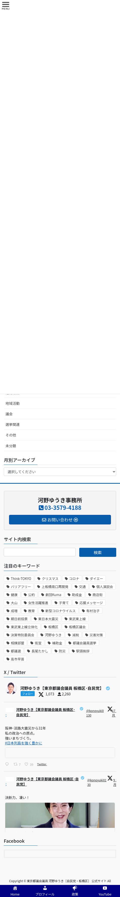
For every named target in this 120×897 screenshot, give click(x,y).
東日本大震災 (48, 618)
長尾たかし (39, 651)
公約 (31, 594)
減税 (75, 635)
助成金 (77, 594)
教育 (31, 610)
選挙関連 (13, 424)
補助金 (57, 643)
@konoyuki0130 (95, 712)
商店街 (98, 594)
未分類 (11, 445)
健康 (14, 594)
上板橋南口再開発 (55, 586)
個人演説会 (104, 586)
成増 (14, 610)
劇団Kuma (53, 594)
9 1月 (115, 782)
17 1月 (115, 712)
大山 (14, 602)
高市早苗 (17, 659)
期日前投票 (19, 618)
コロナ (74, 578)
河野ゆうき (53, 635)
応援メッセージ (91, 602)
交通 (82, 586)
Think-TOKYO (21, 578)
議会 (9, 413)
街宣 (38, 643)
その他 (11, 434)
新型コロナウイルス (61, 610)
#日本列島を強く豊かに (23, 742)
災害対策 (96, 635)
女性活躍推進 (38, 602)
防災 (62, 651)
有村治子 (93, 610)
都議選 (16, 651)
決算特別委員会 (22, 635)
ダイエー (96, 578)
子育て (64, 602)
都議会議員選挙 (84, 643)
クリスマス (50, 578)
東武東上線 (77, 618)
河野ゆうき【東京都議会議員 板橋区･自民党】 (45, 712)
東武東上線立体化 (24, 626)
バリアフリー (21, 586)
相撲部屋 (17, 643)
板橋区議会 (77, 626)
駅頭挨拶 (83, 651)
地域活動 (13, 403)
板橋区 (53, 626)
